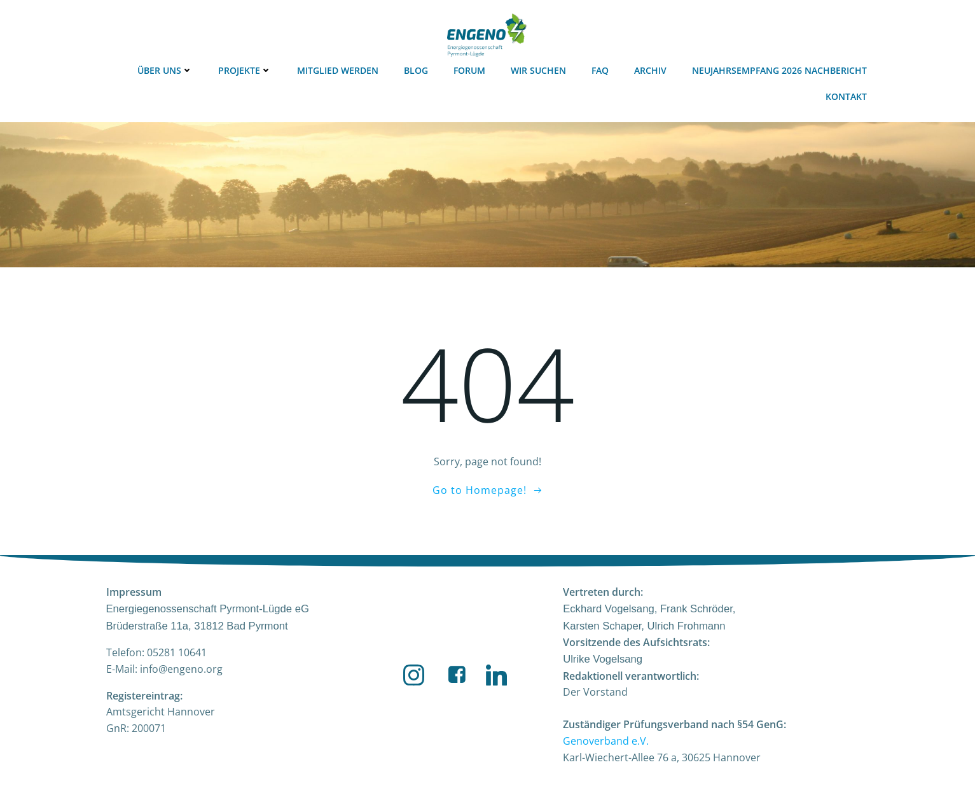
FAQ (600, 70)
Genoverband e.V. (606, 741)
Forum (469, 70)
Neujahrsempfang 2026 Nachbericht (779, 70)
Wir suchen (538, 70)
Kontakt (846, 96)
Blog (416, 70)
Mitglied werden (337, 70)
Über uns (165, 70)
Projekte (245, 70)
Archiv (650, 70)
